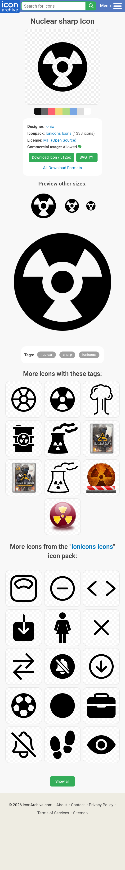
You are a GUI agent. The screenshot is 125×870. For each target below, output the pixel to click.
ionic (49, 126)
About (61, 804)
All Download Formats (62, 167)
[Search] (90, 5)
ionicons (89, 354)
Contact (78, 804)
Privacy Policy (101, 804)
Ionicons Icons (58, 133)
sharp (67, 354)
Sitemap (80, 812)
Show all (62, 781)
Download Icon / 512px (51, 157)
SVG (86, 157)
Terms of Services (53, 812)
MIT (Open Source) (59, 140)
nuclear (47, 354)
